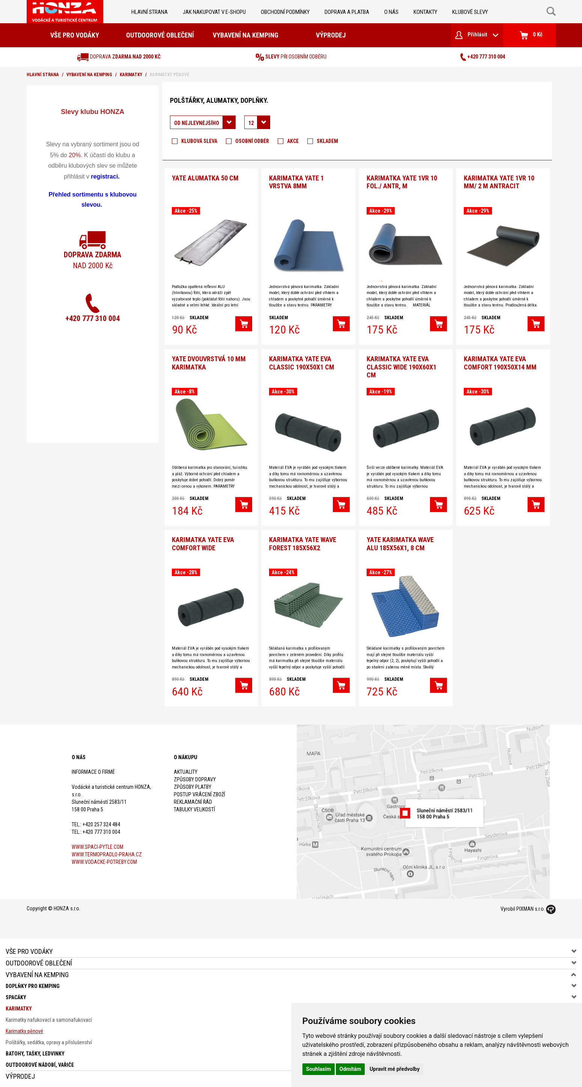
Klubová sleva (199, 141)
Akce (293, 141)
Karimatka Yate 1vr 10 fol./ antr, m (402, 181)
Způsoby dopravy (195, 777)
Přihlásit (477, 35)
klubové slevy (470, 12)
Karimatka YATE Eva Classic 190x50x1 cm (301, 361)
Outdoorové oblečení (160, 35)
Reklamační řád (193, 799)
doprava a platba (347, 12)
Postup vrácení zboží (199, 792)
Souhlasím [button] (318, 1069)
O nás (391, 12)
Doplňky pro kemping (33, 983)
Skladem (327, 141)
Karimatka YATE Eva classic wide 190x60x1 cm (401, 365)
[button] (243, 322)
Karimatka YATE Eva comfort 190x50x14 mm (500, 361)
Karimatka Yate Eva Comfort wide (203, 541)
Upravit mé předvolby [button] (395, 1069)
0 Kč (531, 35)
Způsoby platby (192, 784)
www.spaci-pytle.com (97, 844)
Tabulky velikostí (194, 807)
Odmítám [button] (350, 1069)
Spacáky (16, 995)
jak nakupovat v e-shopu (214, 12)
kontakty (425, 12)
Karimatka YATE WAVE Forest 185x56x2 (302, 541)
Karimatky (131, 74)
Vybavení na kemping (245, 35)
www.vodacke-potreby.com (104, 859)
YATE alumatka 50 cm (205, 177)
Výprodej (331, 35)
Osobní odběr (252, 141)
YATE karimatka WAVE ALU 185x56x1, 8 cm (400, 541)
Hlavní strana (149, 12)
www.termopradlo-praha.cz (107, 852)
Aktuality (185, 769)
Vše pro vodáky (74, 35)
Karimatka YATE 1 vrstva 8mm (296, 181)
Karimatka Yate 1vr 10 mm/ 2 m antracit (499, 181)
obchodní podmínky (285, 12)
